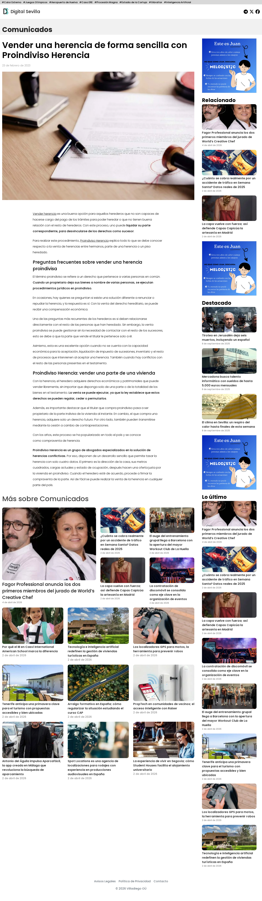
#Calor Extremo (11, 2)
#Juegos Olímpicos (35, 2)
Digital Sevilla (21, 11)
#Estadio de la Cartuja (133, 2)
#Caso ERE (86, 2)
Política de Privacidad (135, 881)
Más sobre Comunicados (45, 499)
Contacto (161, 881)
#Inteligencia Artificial (177, 2)
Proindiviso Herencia (94, 241)
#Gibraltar (155, 2)
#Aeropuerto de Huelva (63, 2)
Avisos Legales (105, 881)
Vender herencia (44, 214)
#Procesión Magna (106, 2)
